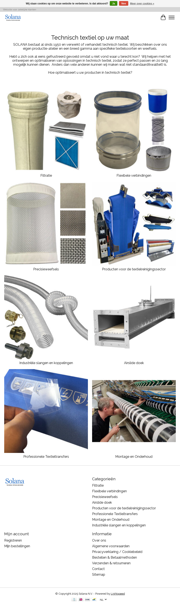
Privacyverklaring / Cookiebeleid (117, 552)
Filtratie (46, 176)
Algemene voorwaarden (111, 546)
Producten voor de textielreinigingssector (134, 269)
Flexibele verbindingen (133, 176)
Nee (123, 3)
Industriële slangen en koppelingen (46, 363)
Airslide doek (134, 363)
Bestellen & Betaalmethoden (114, 557)
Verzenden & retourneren (111, 563)
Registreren (13, 540)
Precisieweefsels (46, 269)
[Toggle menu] (171, 17)
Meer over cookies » (142, 3)
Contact (98, 569)
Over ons (99, 540)
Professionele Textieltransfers (46, 457)
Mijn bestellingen (17, 546)
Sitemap (98, 575)
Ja (113, 3)
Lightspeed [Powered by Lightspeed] (118, 593)
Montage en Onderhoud (133, 457)
